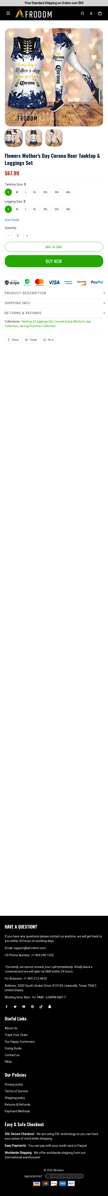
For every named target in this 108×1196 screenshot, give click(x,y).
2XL (45, 192)
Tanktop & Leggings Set (37, 405)
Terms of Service (16, 1091)
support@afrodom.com (30, 948)
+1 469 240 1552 (42, 955)
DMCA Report (33, 1176)
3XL (57, 192)
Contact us (12, 1055)
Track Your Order (16, 1035)
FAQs (8, 1061)
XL (34, 192)
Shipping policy (15, 1098)
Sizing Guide (13, 1048)
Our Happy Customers (20, 1041)
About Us (11, 1028)
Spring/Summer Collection (37, 409)
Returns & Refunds (17, 1104)
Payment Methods (17, 1111)
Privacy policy (14, 1084)
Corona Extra (63, 405)
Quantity (10, 220)
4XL (68, 192)
